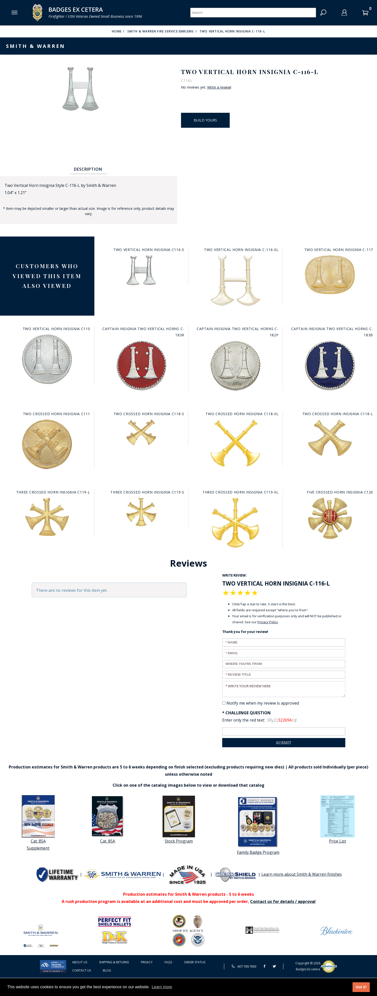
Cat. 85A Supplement (38, 823)
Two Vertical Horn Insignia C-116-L (232, 31)
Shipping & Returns (114, 962)
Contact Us (81, 970)
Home (117, 31)
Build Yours (205, 120)
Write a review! (219, 87)
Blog (107, 970)
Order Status (194, 962)
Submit (283, 742)
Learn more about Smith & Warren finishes (301, 874)
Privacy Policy (267, 622)
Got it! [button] (361, 987)
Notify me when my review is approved (262, 703)
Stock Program (179, 819)
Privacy (147, 962)
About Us (79, 962)
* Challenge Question (246, 713)
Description (88, 169)
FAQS (168, 962)
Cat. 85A (107, 819)
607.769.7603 (243, 966)
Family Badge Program (258, 825)
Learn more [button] (162, 987)
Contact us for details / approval (283, 901)
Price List (337, 819)
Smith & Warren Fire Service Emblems (160, 31)
